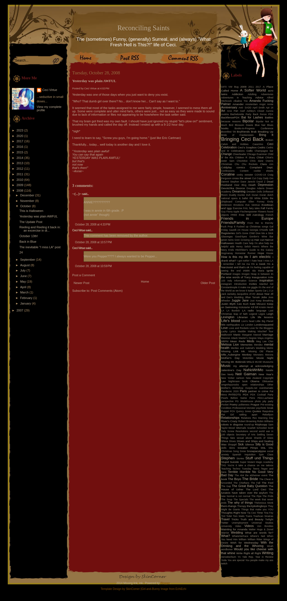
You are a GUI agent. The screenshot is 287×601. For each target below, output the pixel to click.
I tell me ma (242, 264)
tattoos (269, 465)
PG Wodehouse (244, 401)
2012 (20, 168)
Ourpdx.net (251, 388)
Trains (249, 516)
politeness (244, 404)
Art (223, 110)
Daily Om (268, 178)
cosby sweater (245, 174)
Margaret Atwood (251, 334)
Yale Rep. (248, 557)
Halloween (227, 243)
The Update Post (30, 222)
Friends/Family (233, 222)
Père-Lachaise (265, 398)
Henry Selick (243, 246)
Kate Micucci (258, 303)
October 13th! (28, 236)
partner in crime (258, 391)
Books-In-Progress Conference (254, 128)
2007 (20, 310)
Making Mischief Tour (260, 331)
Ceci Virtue (49, 90)
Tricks (234, 519)
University (226, 526)
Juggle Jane (240, 300)
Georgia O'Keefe (259, 230)
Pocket (225, 404)
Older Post (208, 283)
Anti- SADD (244, 107)
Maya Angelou (265, 338)
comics (241, 167)
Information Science (245, 280)
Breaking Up (265, 131)
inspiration (266, 280)
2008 (20, 190)
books (224, 128)
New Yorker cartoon (233, 378)
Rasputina (267, 411)
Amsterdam (251, 104)
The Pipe (256, 496)
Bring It (266, 134)
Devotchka (227, 188)
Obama (254, 381)
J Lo (271, 290)
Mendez (258, 344)
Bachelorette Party (241, 114)
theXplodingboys (257, 506)
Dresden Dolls (254, 191)
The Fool (267, 482)
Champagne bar (264, 150)
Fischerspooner (248, 211)
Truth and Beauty (251, 519)
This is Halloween (31, 210)
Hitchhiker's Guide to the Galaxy (254, 249)
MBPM (224, 341)
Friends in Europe (247, 218)
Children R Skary (245, 157)
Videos (248, 526)
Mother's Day (230, 357)
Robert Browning (247, 421)
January (26, 303)
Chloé (260, 157)
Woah (270, 546)
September (28, 259)
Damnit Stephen (230, 181)
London (249, 324)
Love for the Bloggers (261, 328)
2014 (20, 157)
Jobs (264, 297)
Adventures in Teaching (236, 97)
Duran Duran (259, 195)
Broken (269, 140)
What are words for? (259, 532)
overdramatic (266, 388)
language (261, 310)
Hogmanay (227, 253)
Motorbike (248, 358)
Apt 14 (269, 107)
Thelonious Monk (263, 502)
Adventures (267, 94)
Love (224, 327)
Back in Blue (27, 241)
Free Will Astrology (251, 214)
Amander (238, 104)
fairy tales (254, 208)
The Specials (240, 499)
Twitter (224, 522)
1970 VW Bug (230, 86)
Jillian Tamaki (252, 297)
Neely (230, 374)
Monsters (258, 354)
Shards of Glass (263, 438)
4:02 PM (104, 88)
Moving (225, 361)
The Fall (255, 482)
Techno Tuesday (242, 468)
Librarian (242, 317)
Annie (270, 104)
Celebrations (238, 150)
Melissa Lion (230, 344)
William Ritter (255, 539)
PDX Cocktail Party (261, 394)
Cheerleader (239, 154)
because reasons (231, 121)
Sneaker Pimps (247, 447)
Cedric (262, 147)
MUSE (258, 362)
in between (264, 274)
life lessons (265, 317)
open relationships (253, 384)
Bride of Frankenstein (237, 135)
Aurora (269, 111)
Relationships (230, 417)
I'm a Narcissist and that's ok (247, 265)
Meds (250, 341)
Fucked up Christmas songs (252, 226)
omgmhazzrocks (230, 384)
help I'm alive (256, 243)
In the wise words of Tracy (247, 275)
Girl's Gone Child (245, 233)
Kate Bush (242, 304)
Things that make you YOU (257, 509)
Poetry (234, 404)
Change (226, 154)
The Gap (226, 486)
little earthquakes (230, 324)
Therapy (241, 506)
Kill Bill (254, 307)
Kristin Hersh (266, 307)
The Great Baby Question (249, 486)
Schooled (261, 428)
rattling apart (248, 414)
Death (252, 184)
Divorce (240, 188)
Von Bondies (265, 526)
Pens (252, 398)
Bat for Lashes (252, 117)
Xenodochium (228, 557)
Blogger (165, 583)
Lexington (228, 317)
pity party (268, 401)
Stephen (228, 458)
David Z (260, 181)
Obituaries (267, 381)
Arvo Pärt (232, 111)
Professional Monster (243, 408)
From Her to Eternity (260, 223)
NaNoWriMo (253, 370)
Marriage (268, 334)
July (23, 270)
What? (225, 535)
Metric (270, 348)
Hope (261, 253)
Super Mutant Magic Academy (256, 462)
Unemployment (240, 522)
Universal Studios (262, 522)
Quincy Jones (244, 411)
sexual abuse (244, 438)
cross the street (241, 178)
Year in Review (264, 557)
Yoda (224, 560)
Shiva (224, 441)
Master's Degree (247, 338)
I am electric (260, 257)
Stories (240, 458)
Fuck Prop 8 (228, 226)
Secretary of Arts (245, 434)
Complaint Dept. (261, 167)
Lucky (224, 331)
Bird (231, 125)
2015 (20, 152)
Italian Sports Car (257, 290)
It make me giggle (248, 287)
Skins (232, 448)
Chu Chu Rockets (246, 164)
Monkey (247, 354)
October (26, 206)
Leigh (269, 313)
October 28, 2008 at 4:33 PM (92, 224)
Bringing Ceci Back (242, 139)
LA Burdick (233, 310)
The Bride (250, 479)
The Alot (239, 475)
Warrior (225, 532)
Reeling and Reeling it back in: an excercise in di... (40, 228)
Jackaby (231, 294)
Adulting (252, 94)
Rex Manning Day (262, 418)
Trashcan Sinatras (263, 516)
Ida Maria (258, 270)
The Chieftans (241, 482)
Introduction (240, 284)
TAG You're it (229, 465)
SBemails (241, 428)
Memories (246, 344)
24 (21, 252)
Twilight (269, 519)
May (23, 281)
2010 (20, 179)
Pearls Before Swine (234, 398)
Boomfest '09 (228, 131)
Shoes (232, 441)
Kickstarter (244, 307)
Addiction (237, 94)
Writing (267, 553)
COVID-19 (260, 174)
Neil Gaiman (245, 374)
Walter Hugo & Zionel (261, 529)
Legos (261, 314)
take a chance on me (251, 465)
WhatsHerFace (240, 536)
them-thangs (229, 506)
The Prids (268, 496)
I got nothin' (243, 260)
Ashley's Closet (255, 111)
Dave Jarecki (247, 181)
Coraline (228, 174)
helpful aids (228, 246)
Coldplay (226, 167)
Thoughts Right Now (233, 512)
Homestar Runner (245, 253)
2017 (20, 141)
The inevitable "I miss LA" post (39, 247)
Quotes (256, 411)
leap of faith (240, 314)
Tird (223, 516)
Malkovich (226, 334)
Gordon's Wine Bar (261, 236)
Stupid (225, 461)
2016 (20, 146)
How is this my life (234, 256)
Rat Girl (227, 414)
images (236, 274)
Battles (269, 117)
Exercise (237, 208)
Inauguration (259, 277)
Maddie (242, 331)
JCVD (252, 294)
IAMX (246, 270)
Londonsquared (263, 324)
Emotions (238, 205)
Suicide (234, 461)
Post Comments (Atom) (107, 290)
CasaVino (258, 144)
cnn (271, 164)
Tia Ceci (251, 512)
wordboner (227, 549)
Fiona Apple (233, 211)
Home (145, 281)
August (25, 265)
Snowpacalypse (256, 451)
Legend (253, 314)
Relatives (246, 418)
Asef (242, 111)
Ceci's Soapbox (247, 147)
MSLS (250, 361)
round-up (249, 424)
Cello (250, 150)
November (27, 200)
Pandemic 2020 (230, 391)
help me (269, 243)
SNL (263, 447)
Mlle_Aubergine (230, 354)
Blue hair (260, 125)
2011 (20, 174)
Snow (243, 451)
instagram (226, 284)
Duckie (241, 195)
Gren (237, 240)
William (243, 539)
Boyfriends (243, 131)
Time (260, 512)
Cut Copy (257, 178)
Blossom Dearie (244, 125)
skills (224, 448)
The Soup (226, 499)
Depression (265, 184)
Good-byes (241, 236)
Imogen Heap (249, 274)
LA (222, 310)
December (27, 195)
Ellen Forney (257, 201)
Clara (263, 164)
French (269, 215)
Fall (263, 208)
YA (239, 557)
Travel (225, 519)
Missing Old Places (260, 351)
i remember (227, 264)
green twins (227, 240)
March (25, 292)
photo (258, 401)
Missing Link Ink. (233, 351)
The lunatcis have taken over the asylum (247, 491)
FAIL (245, 208)
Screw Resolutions (237, 431)
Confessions (228, 170)
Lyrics (233, 331)
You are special (235, 560)
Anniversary (229, 107)
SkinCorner (133, 588)
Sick (241, 444)
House (269, 253)
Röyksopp (261, 424)
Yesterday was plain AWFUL (38, 216)
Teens (256, 468)
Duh (248, 195)
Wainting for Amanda (234, 529)
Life (253, 317)
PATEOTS (234, 394)
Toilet (229, 516)
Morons (269, 354)
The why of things (240, 502)
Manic (236, 334)
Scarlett (251, 428)
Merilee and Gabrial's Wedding (248, 348)
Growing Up (247, 240)
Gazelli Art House (239, 230)
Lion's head (248, 321)
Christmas (226, 164)
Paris (243, 391)
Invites (253, 283)
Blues (270, 125)
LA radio (248, 310)
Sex (232, 437)
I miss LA (268, 260)
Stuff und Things (259, 458)
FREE (234, 215)
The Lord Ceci (256, 489)
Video (238, 526)
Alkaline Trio (240, 101)
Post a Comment (83, 275)
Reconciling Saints (143, 28)
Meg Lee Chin (264, 341)
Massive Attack (229, 338)
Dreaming (238, 191)
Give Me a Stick (264, 233)
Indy (229, 280)
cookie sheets (263, 170)
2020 (20, 136)
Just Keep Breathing (261, 300)
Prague (254, 404)
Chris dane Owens (261, 160)
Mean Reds (237, 341)
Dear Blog (240, 185)
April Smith (259, 107)
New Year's (266, 374)
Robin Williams (265, 421)
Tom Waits (239, 516)
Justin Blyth (228, 303)
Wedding (237, 532)
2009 (20, 185)
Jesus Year (263, 293)
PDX (245, 394)
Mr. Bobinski (238, 361)
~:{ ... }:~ (77, 194)
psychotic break (264, 408)
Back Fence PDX (263, 114)
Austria (225, 114)
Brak (253, 131)
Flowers (262, 211)
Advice (259, 97)
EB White (255, 198)
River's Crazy (229, 421)
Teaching (226, 468)
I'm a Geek (258, 263)
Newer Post (82, 283)
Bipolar (248, 121)
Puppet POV (228, 411)
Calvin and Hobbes (235, 144)
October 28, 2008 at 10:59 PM (93, 266)
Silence (249, 444)
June (24, 276)
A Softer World (253, 90)
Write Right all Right (248, 553)
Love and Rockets (239, 328)
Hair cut (259, 239)
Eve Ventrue (252, 205)
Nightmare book (238, 381)
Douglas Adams (256, 188)
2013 (20, 163)
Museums (268, 362)
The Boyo (234, 479)
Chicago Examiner (257, 154)
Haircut (269, 239)
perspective (227, 401)
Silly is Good (264, 444)
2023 (20, 130)
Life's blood (230, 321)
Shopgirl (232, 444)
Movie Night (264, 357)
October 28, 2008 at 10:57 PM (93, 242)
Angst (262, 104)
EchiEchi (181, 588)
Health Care (241, 243)
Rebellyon (267, 414)
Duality (232, 195)
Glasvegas (227, 236)
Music (226, 366)
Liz (242, 324)
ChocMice (242, 160)
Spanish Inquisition (244, 454)
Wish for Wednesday (244, 542)
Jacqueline (242, 294)
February (26, 298)
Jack (223, 294)
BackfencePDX (230, 117)
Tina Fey (268, 512)
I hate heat (256, 260)
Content (244, 170)
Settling (261, 434)
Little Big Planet (264, 321)
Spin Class (266, 454)
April (23, 287)
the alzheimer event (256, 475)
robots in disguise (232, 424)
